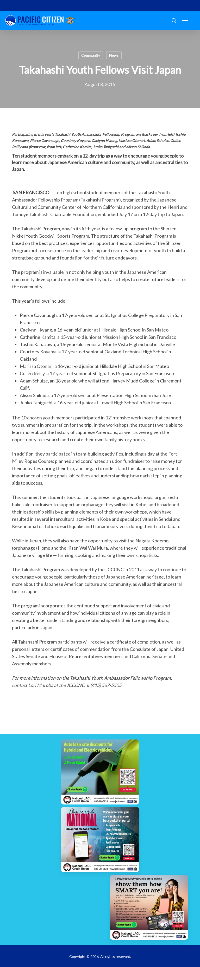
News (113, 55)
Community (90, 55)
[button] (185, 20)
